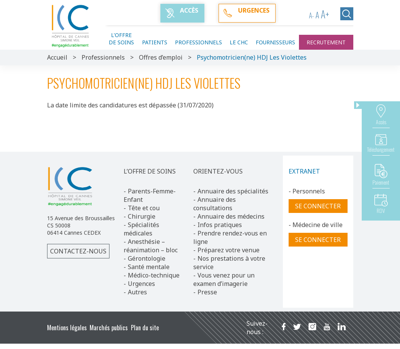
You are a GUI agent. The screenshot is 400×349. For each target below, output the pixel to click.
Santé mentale (149, 267)
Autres (137, 292)
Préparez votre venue (229, 250)
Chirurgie (141, 216)
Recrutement (326, 42)
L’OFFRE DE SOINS (150, 171)
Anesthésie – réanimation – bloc (151, 245)
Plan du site (145, 327)
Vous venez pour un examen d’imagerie (224, 279)
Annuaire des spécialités (233, 191)
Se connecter (318, 206)
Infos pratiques (220, 225)
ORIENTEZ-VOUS (218, 171)
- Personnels (307, 191)
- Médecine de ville (316, 225)
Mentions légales (67, 327)
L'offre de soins (121, 38)
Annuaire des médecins (231, 216)
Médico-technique (154, 275)
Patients (154, 42)
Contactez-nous (78, 251)
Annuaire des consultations (214, 203)
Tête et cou (144, 208)
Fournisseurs (275, 42)
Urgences (141, 283)
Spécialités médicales (141, 229)
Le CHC (239, 42)
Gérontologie (146, 258)
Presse (207, 292)
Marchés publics (109, 327)
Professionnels (198, 42)
